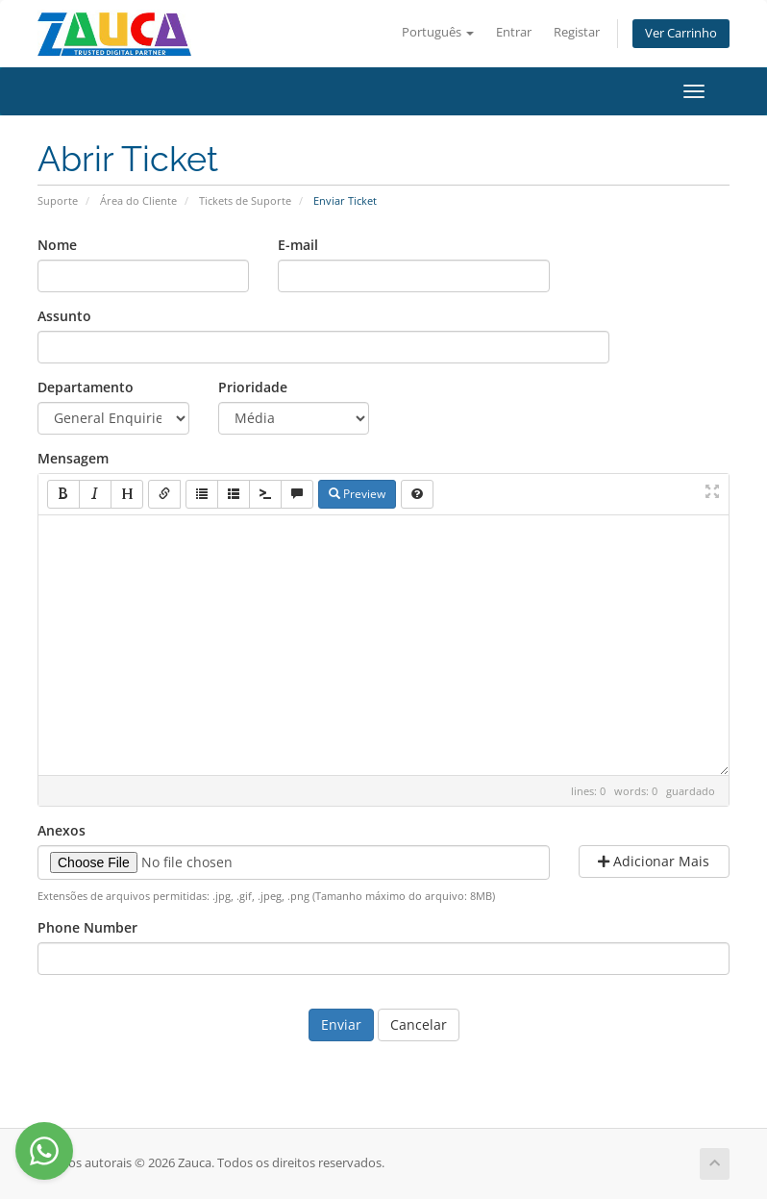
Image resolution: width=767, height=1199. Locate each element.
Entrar (514, 32)
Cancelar (418, 1024)
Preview (357, 494)
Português (438, 32)
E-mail (298, 245)
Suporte (57, 200)
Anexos (61, 830)
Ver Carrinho (681, 33)
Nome (57, 245)
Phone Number (87, 927)
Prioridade (252, 387)
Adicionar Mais (653, 861)
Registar (577, 32)
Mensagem (73, 458)
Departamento (85, 387)
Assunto (64, 316)
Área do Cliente (138, 200)
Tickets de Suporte (245, 200)
